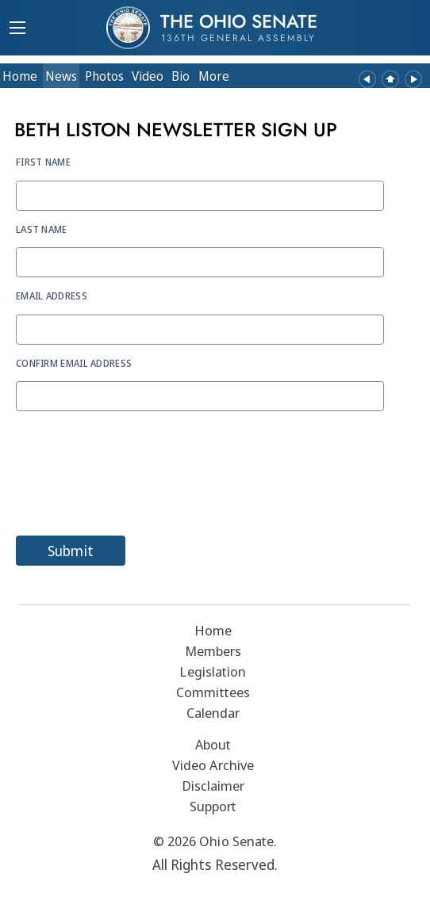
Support (213, 806)
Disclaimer (213, 785)
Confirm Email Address (74, 363)
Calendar (213, 713)
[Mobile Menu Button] (17, 29)
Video (147, 76)
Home (19, 76)
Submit (71, 550)
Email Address (51, 295)
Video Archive (213, 765)
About (213, 744)
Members (213, 651)
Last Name (41, 229)
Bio (180, 76)
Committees (213, 692)
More (213, 76)
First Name (43, 161)
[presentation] (136, 479)
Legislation (212, 671)
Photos (104, 76)
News (61, 76)
